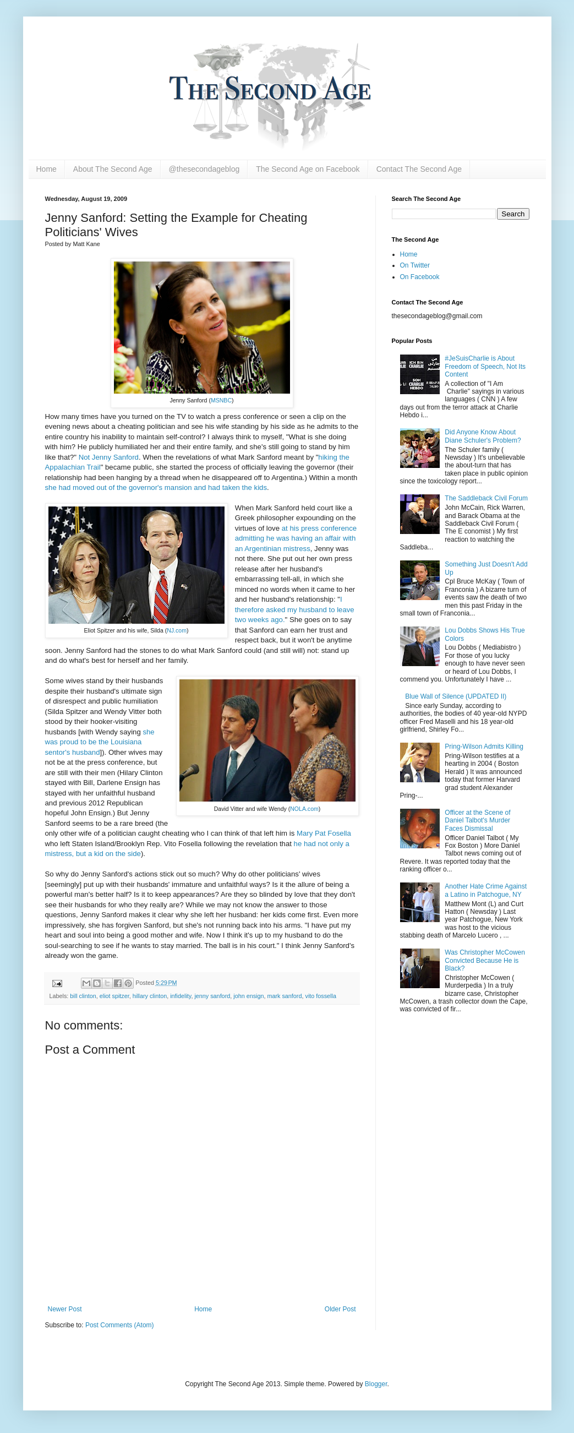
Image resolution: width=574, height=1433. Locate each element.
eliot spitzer (114, 996)
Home (46, 169)
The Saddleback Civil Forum (486, 498)
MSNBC (221, 400)
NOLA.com (304, 808)
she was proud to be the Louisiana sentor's (100, 742)
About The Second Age (112, 169)
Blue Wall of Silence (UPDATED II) (455, 696)
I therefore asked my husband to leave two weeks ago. (294, 609)
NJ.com (177, 630)
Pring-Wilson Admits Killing (484, 746)
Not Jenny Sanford (109, 457)
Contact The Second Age (419, 169)
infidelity (180, 996)
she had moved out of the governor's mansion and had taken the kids (156, 487)
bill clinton (83, 996)
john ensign (248, 996)
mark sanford (284, 996)
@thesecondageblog (204, 169)
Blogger (376, 1384)
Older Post (340, 1309)
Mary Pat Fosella (324, 833)
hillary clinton (150, 996)
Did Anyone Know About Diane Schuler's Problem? (483, 436)
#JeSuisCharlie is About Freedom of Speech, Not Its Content (485, 366)
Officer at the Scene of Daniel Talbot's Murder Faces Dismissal (477, 820)
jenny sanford (212, 996)
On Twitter (415, 265)
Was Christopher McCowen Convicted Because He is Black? (485, 960)
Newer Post (65, 1309)
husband (85, 752)
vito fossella (320, 996)
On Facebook (420, 277)
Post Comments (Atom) (119, 1325)
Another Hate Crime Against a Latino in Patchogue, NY (486, 890)
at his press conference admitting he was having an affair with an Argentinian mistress (296, 538)
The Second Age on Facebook (307, 169)
